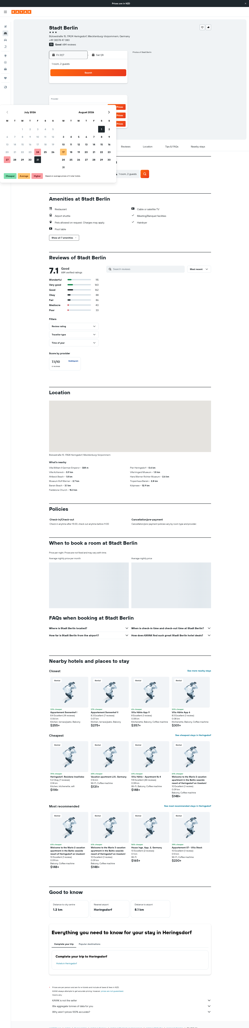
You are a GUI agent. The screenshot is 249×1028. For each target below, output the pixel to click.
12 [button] (119, 92)
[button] (245, 3)
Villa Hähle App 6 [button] (181, 712)
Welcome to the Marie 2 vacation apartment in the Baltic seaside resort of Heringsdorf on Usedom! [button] (189, 780)
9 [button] (96, 92)
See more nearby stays (199, 670)
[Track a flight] (5, 57)
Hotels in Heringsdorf (66, 963)
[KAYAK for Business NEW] (5, 64)
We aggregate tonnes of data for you (131, 1006)
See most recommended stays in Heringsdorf (187, 806)
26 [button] (119, 107)
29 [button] (88, 114)
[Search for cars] (5, 35)
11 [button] (112, 92)
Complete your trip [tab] (64, 944)
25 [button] (111, 107)
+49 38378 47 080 (59, 40)
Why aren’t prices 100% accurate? (131, 1012)
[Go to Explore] (5, 50)
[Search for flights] (5, 21)
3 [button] (104, 84)
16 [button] (96, 99)
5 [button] (119, 84)
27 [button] (73, 114)
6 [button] (73, 92)
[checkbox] (65, 363)
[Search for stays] (5, 28)
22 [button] (88, 107)
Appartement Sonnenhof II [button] (104, 712)
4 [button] (111, 84)
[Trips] (5, 73)
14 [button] (81, 99)
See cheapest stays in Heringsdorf (193, 735)
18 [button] (112, 99)
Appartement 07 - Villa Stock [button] (187, 847)
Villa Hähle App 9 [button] (140, 712)
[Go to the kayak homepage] (21, 12)
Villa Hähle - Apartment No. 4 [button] (146, 776)
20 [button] (73, 107)
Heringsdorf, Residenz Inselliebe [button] (67, 776)
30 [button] (96, 114)
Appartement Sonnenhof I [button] (63, 712)
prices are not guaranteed (112, 991)
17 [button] (104, 99)
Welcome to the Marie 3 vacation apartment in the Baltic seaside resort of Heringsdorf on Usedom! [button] (108, 850)
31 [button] (104, 114)
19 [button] (119, 99)
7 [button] (81, 92)
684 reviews (69, 44)
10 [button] (104, 92)
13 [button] (73, 99)
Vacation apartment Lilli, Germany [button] (108, 776)
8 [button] (89, 92)
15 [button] (89, 99)
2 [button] (96, 84)
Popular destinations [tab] (89, 944)
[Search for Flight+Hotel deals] (5, 41)
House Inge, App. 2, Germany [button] (146, 847)
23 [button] (96, 107)
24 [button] (104, 107)
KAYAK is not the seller (131, 1000)
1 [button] (88, 84)
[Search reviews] (148, 269)
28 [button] (81, 114)
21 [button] (81, 107)
